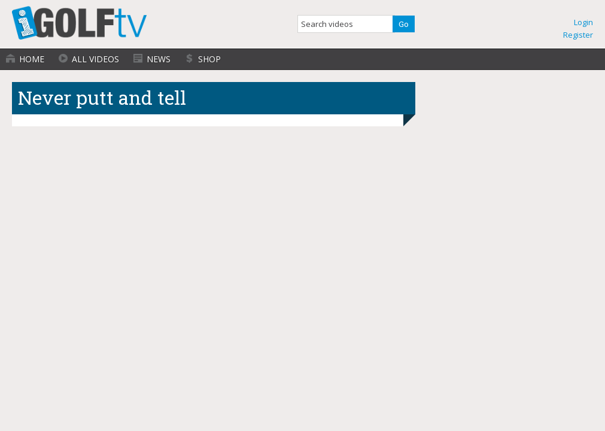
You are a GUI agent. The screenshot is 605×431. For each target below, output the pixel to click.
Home (31, 59)
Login (583, 22)
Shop (209, 59)
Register (578, 34)
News (159, 59)
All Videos (95, 59)
